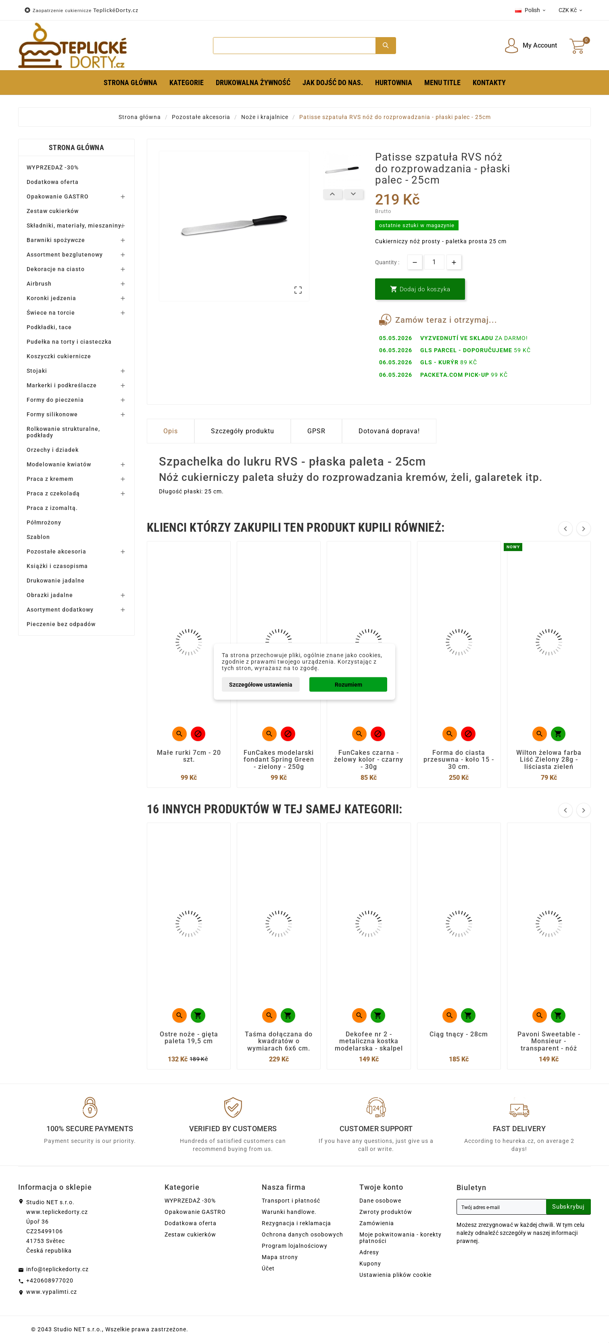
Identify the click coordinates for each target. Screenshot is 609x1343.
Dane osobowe (380, 1200)
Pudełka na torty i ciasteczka (69, 341)
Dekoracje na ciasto (56, 269)
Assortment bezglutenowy (65, 254)
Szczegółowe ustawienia (260, 684)
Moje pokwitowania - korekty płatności (400, 1237)
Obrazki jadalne (50, 595)
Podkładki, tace (49, 327)
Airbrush (39, 283)
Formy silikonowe (52, 414)
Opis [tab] (170, 431)
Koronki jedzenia (51, 298)
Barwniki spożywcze (56, 240)
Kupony (370, 1263)
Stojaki (37, 371)
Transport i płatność (291, 1200)
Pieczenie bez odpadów (61, 624)
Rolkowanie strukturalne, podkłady (63, 432)
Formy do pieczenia (55, 400)
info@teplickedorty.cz (57, 1269)
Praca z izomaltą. (52, 508)
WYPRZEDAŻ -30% (53, 167)
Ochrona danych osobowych (302, 1234)
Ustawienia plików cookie (395, 1275)
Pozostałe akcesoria (56, 551)
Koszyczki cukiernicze (59, 356)
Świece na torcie (51, 312)
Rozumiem (348, 684)
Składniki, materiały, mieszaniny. (75, 225)
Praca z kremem (50, 479)
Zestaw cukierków (53, 211)
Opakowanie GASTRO (58, 196)
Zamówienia (376, 1223)
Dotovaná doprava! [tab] (389, 431)
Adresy (369, 1252)
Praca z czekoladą (53, 493)
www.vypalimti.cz (51, 1292)
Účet (268, 1268)
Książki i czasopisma (57, 566)
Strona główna (76, 147)
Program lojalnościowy (294, 1246)
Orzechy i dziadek (53, 450)
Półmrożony (44, 522)
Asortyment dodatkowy (60, 609)
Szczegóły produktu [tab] (242, 431)
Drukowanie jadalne (56, 580)
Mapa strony (280, 1257)
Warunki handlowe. (289, 1212)
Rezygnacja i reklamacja (296, 1223)
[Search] (294, 46)
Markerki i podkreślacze (62, 385)
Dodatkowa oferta (53, 182)
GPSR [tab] (316, 431)
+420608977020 (49, 1280)
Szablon (38, 537)
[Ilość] (434, 262)
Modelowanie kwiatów (59, 464)
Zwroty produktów (385, 1212)
